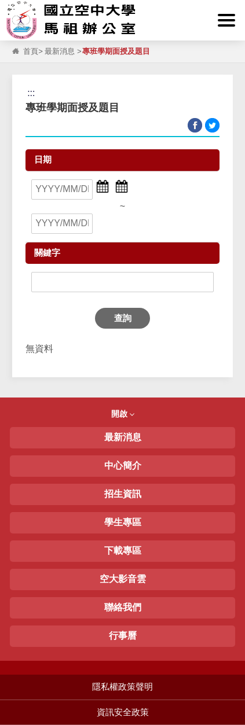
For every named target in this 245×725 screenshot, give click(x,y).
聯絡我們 (122, 607)
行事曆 (123, 636)
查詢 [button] (122, 318)
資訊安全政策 (123, 712)
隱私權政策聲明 (122, 686)
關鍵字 (47, 252)
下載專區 (122, 550)
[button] (226, 20)
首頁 (30, 51)
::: (11, 7)
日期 (43, 159)
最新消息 (60, 51)
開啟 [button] (122, 413)
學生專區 (122, 522)
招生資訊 (122, 494)
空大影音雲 (123, 579)
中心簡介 (122, 465)
